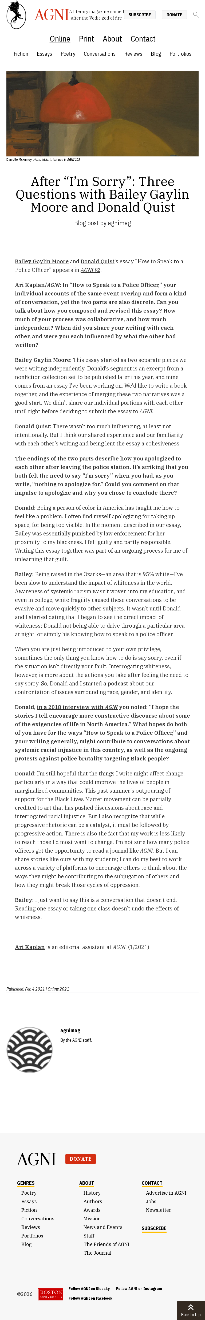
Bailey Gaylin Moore (42, 261)
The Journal (98, 1253)
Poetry (68, 53)
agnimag (119, 223)
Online (60, 38)
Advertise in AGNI (166, 1193)
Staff (89, 1236)
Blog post (86, 223)
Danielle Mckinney (19, 160)
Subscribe (140, 14)
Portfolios (180, 53)
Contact (143, 38)
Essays (44, 53)
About (112, 38)
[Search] (196, 15)
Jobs (151, 1201)
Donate (174, 14)
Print (86, 38)
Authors (93, 1201)
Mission (92, 1219)
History (92, 1193)
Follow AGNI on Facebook (90, 1298)
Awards (92, 1210)
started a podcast (105, 683)
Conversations (100, 53)
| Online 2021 (57, 989)
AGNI (37, 1159)
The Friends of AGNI (106, 1244)
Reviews (133, 53)
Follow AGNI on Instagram (139, 1288)
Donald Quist (98, 261)
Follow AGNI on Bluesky (89, 1288)
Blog (156, 53)
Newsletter (158, 1210)
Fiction (21, 53)
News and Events (103, 1227)
